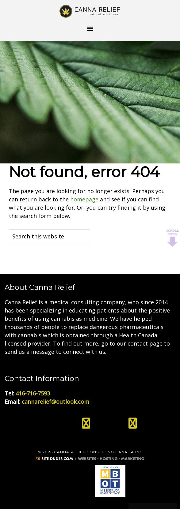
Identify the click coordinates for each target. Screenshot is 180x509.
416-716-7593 (33, 393)
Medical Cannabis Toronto (90, 10)
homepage (84, 199)
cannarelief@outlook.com (55, 401)
